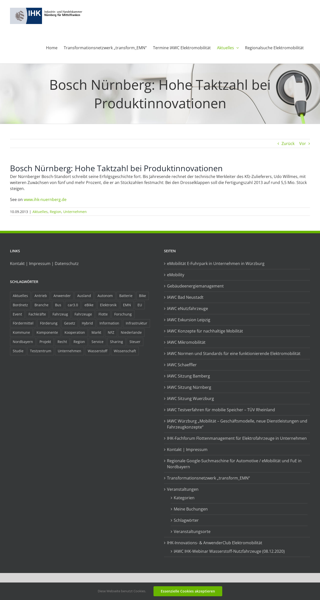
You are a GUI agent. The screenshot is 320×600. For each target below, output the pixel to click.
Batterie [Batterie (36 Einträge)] (125, 295)
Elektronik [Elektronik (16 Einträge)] (108, 304)
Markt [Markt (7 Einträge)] (96, 332)
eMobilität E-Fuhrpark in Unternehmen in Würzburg (215, 263)
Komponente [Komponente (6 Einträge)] (47, 332)
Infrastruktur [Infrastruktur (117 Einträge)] (136, 323)
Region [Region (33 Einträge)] (79, 341)
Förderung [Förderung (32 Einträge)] (49, 323)
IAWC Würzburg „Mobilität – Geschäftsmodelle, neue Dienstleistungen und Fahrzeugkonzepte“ (237, 424)
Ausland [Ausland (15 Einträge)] (84, 295)
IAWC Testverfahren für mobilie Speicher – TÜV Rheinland (221, 409)
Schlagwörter (186, 520)
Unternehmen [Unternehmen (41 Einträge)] (69, 350)
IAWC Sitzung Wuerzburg (190, 398)
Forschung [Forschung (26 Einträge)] (123, 314)
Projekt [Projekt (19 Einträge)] (45, 341)
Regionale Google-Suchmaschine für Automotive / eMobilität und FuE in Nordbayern (234, 464)
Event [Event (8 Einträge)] (17, 314)
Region (55, 211)
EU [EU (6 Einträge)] (140, 304)
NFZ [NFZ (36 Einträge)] (111, 332)
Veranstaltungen (182, 489)
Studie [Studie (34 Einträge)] (18, 350)
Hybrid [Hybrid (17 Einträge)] (87, 323)
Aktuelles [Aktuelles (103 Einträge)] (20, 295)
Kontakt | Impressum (187, 449)
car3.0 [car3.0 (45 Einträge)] (73, 304)
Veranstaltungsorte (192, 531)
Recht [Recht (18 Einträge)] (62, 341)
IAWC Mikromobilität (186, 342)
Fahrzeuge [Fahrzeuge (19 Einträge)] (83, 314)
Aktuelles (40, 211)
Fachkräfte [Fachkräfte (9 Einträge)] (37, 314)
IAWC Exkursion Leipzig (188, 319)
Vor (302, 143)
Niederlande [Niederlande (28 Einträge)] (131, 332)
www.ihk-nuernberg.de (45, 199)
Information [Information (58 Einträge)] (109, 323)
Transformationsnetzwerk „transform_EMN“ (208, 478)
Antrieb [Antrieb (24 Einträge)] (40, 295)
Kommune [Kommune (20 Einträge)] (21, 332)
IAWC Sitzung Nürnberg (189, 387)
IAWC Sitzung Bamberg (188, 376)
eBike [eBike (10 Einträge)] (89, 304)
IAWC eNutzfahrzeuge (187, 308)
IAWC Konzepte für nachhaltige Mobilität (205, 331)
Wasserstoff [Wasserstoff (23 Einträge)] (97, 350)
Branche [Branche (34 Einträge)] (41, 304)
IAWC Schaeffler (182, 365)
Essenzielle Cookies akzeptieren (188, 591)
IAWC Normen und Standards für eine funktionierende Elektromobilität (233, 353)
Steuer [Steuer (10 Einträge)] (135, 341)
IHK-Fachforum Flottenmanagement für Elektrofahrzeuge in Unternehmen (237, 438)
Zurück (288, 143)
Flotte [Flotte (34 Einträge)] (103, 314)
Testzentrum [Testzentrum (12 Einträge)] (40, 350)
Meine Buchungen (191, 509)
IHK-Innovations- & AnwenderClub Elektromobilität (214, 543)
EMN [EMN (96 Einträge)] (127, 304)
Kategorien (184, 497)
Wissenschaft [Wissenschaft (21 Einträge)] (125, 350)
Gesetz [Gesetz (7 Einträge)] (69, 323)
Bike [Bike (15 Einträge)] (142, 295)
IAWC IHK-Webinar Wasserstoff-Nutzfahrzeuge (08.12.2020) (229, 551)
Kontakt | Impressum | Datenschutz (44, 263)
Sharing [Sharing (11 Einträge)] (116, 341)
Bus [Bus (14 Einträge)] (58, 304)
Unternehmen (75, 211)
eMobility (175, 275)
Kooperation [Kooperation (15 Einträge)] (74, 332)
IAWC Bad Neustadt (185, 297)
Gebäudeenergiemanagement (195, 286)
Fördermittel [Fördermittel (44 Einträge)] (23, 323)
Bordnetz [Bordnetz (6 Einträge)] (20, 304)
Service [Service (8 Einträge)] (98, 341)
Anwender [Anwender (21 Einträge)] (62, 295)
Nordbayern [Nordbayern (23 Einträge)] (23, 341)
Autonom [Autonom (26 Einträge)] (105, 295)
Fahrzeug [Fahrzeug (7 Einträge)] (60, 314)
